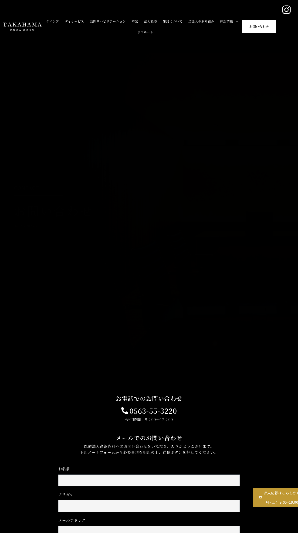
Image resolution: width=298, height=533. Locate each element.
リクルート (145, 32)
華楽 (135, 21)
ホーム (18, 226)
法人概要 (150, 21)
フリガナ (66, 494)
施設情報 (229, 21)
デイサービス (74, 21)
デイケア (52, 21)
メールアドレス (72, 520)
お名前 (64, 468)
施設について (172, 21)
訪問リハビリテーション (108, 21)
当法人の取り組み (201, 21)
